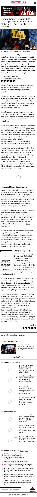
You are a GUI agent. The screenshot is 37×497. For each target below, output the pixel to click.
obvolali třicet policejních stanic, (13, 87)
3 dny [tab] (22, 451)
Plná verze (14, 490)
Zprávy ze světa (10, 412)
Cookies (5, 490)
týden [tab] (26, 451)
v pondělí (32, 96)
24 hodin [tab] (17, 451)
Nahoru (33, 489)
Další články (18, 357)
